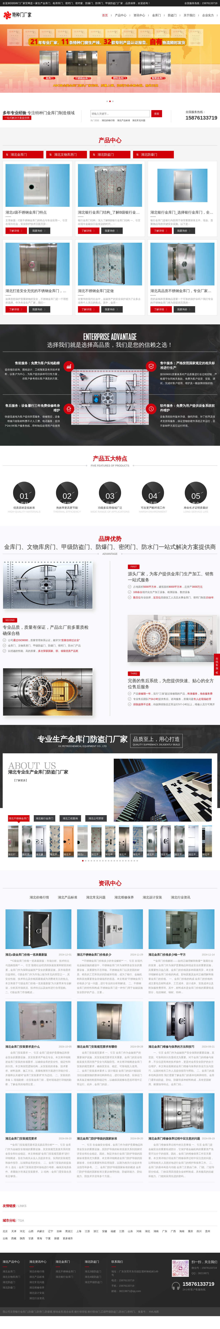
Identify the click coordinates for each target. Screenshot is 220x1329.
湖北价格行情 (108, 120)
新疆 (56, 1251)
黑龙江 (69, 1244)
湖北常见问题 (138, 120)
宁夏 (48, 1251)
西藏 (13, 1251)
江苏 (87, 1244)
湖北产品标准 (123, 120)
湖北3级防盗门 (93, 1284)
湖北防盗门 (9, 1295)
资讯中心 (139, 15)
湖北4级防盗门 (93, 1289)
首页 (105, 15)
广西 (173, 1244)
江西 (121, 1244)
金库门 (156, 15)
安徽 (104, 1244)
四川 (199, 1244)
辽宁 (50, 1244)
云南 (5, 1251)
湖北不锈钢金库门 (19, 831)
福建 (113, 1244)
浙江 (96, 1244)
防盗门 (172, 15)
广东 (164, 1244)
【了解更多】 (20, 793)
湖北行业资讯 (180, 910)
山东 (130, 1244)
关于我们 (189, 15)
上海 (78, 1244)
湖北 (147, 1244)
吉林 (59, 1244)
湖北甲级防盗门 (93, 1295)
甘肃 (30, 1251)
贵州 (207, 1244)
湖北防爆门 (9, 1300)
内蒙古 (41, 1244)
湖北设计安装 (152, 910)
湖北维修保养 (124, 910)
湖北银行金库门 (44, 831)
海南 (181, 1244)
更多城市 (68, 1251)
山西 (30, 1244)
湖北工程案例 (70, 831)
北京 (5, 1244)
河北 (22, 1244)
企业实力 (208, 15)
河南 (138, 1244)
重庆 (190, 1244)
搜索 (156, 113)
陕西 (22, 1251)
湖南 (156, 1244)
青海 (39, 1251)
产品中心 (120, 15)
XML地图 (154, 1324)
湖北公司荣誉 (96, 831)
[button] (107, 101)
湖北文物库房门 (11, 1289)
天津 (13, 1244)
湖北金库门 (9, 1284)
